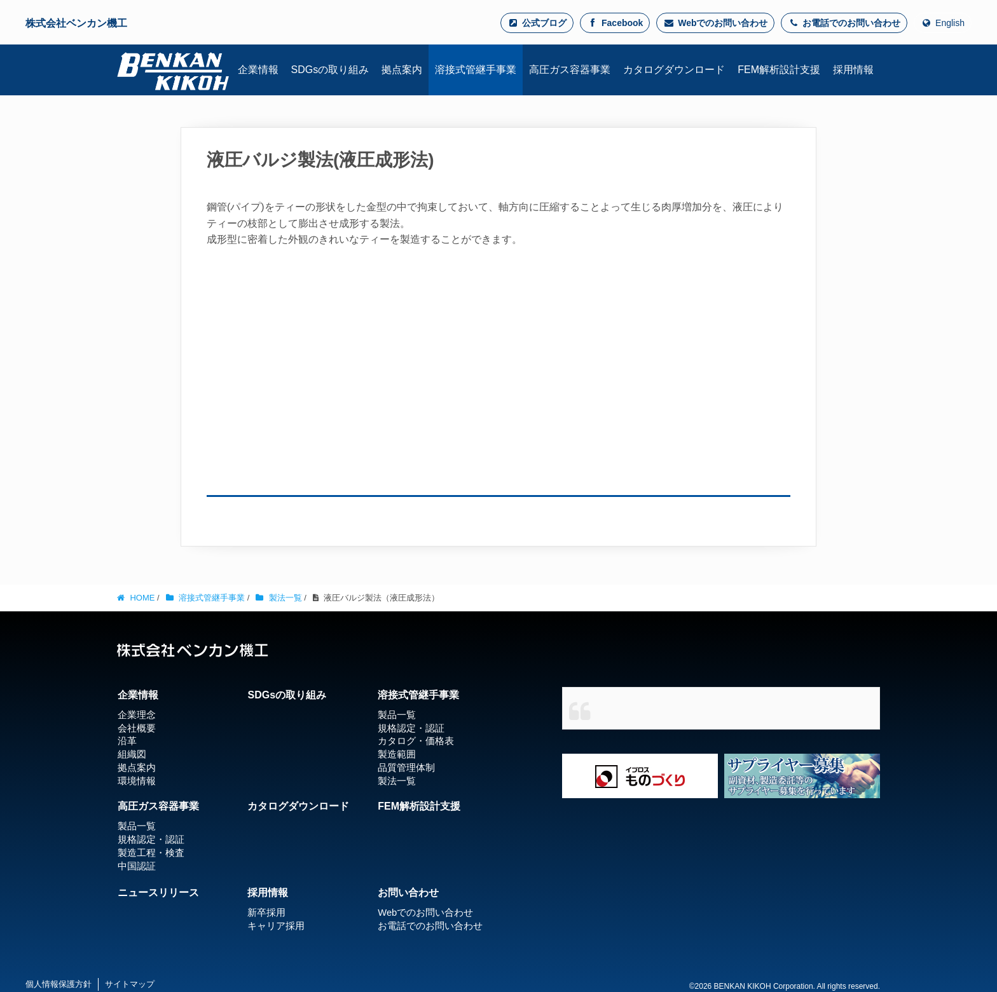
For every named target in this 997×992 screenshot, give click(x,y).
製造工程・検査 (148, 851)
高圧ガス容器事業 (157, 805)
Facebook (615, 23)
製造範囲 (395, 754)
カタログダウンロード (298, 805)
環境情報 (135, 780)
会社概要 (135, 728)
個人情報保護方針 (58, 983)
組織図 (130, 754)
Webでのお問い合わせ (715, 23)
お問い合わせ (408, 892)
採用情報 (267, 892)
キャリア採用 (274, 925)
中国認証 (135, 865)
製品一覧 (395, 714)
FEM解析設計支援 (419, 805)
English (943, 23)
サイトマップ (130, 983)
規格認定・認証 (409, 728)
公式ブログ (537, 23)
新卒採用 (265, 912)
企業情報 (137, 695)
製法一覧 (395, 780)
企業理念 (135, 714)
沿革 (126, 741)
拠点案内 (135, 768)
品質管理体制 (404, 768)
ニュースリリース (157, 892)
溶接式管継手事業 (418, 695)
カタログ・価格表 (413, 741)
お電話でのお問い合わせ (844, 23)
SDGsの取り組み (286, 695)
